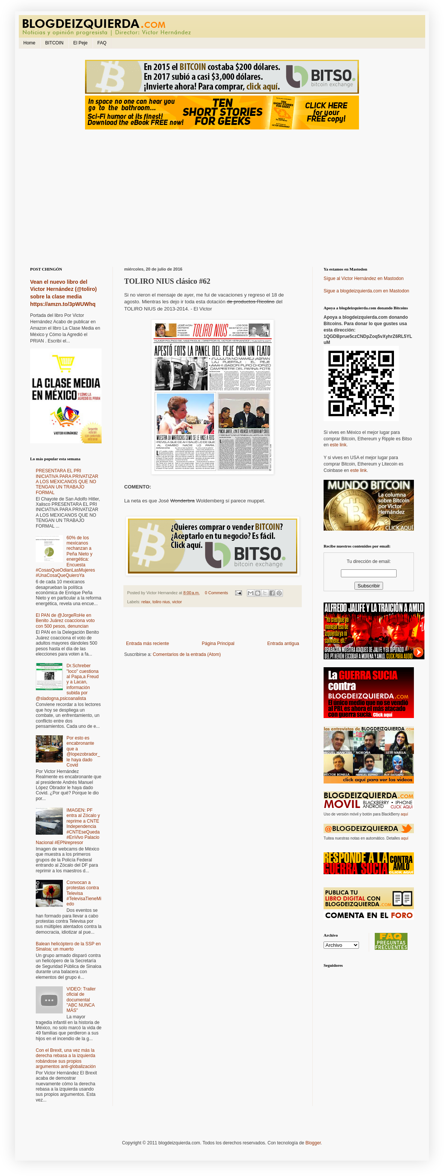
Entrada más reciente (147, 643)
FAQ (101, 43)
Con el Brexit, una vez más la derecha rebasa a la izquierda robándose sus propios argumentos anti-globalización (66, 1058)
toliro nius (161, 601)
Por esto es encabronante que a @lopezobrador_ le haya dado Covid (83, 751)
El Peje (80, 43)
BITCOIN (54, 43)
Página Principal (218, 643)
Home (29, 43)
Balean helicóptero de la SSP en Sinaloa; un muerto (68, 946)
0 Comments (216, 592)
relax (145, 601)
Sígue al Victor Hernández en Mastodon (364, 278)
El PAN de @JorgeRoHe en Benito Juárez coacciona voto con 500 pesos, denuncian (65, 621)
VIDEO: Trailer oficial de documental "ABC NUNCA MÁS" (81, 999)
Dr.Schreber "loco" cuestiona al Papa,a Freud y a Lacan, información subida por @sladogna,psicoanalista (67, 682)
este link (338, 444)
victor (177, 601)
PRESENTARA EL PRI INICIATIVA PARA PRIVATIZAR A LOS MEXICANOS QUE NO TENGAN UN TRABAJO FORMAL (67, 481)
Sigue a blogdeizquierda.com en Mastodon (366, 291)
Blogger (313, 1143)
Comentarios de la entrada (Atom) (187, 654)
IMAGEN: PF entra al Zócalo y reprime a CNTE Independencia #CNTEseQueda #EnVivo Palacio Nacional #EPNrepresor (68, 826)
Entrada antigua (283, 643)
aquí (404, 814)
